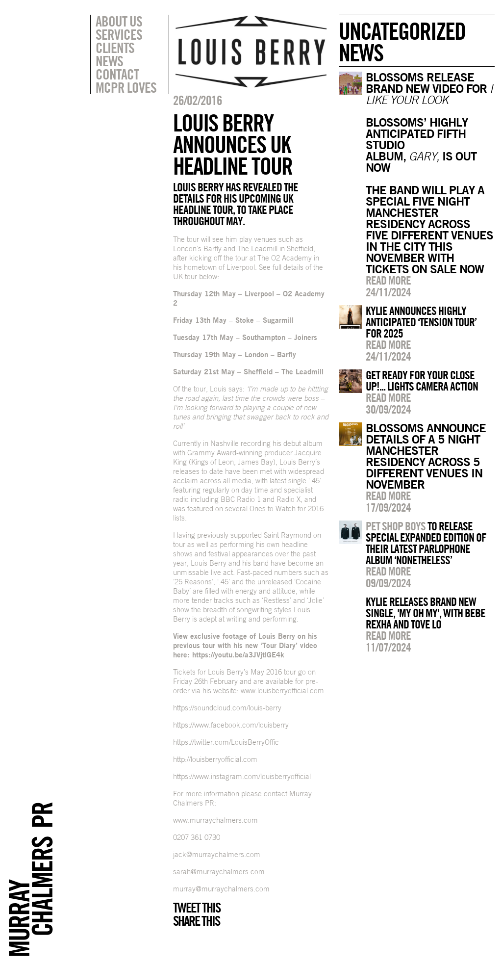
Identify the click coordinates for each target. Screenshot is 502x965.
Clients (115, 47)
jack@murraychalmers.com (216, 854)
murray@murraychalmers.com (221, 888)
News (109, 61)
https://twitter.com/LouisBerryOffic (226, 742)
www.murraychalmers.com (215, 820)
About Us (119, 21)
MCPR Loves (126, 87)
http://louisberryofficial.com (215, 759)
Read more (388, 280)
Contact (117, 74)
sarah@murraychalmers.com (219, 871)
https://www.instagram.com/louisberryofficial (242, 776)
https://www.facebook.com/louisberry (231, 725)
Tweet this (196, 907)
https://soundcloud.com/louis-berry (227, 707)
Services (119, 34)
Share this (196, 921)
